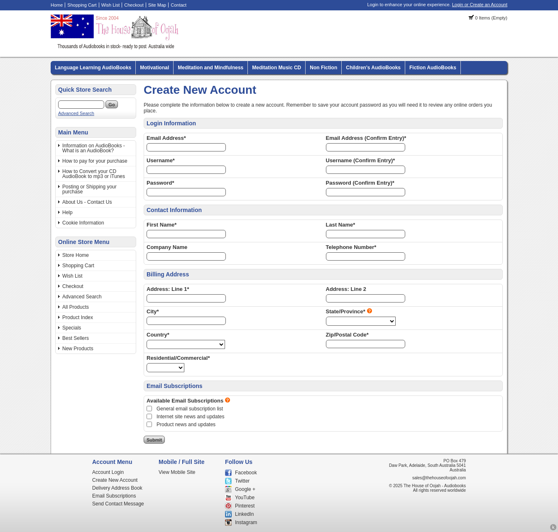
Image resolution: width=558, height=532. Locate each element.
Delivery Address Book (117, 488)
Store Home (75, 255)
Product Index (77, 317)
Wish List (110, 4)
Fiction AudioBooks (432, 68)
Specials (71, 328)
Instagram (246, 522)
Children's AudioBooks (373, 68)
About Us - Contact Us (87, 202)
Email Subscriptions (114, 496)
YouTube (245, 497)
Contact (178, 4)
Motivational (154, 68)
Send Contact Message (118, 504)
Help (67, 212)
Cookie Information (83, 223)
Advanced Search (76, 113)
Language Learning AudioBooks (93, 68)
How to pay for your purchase (94, 161)
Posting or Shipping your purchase (89, 189)
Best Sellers (75, 338)
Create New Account (114, 480)
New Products (77, 348)
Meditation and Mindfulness (210, 68)
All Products (75, 307)
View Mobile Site (177, 472)
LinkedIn (244, 514)
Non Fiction (323, 68)
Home (57, 4)
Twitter (242, 481)
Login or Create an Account (479, 4)
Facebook (246, 473)
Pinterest (245, 506)
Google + (245, 489)
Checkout (133, 4)
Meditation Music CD (276, 68)
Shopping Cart (81, 4)
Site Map (157, 4)
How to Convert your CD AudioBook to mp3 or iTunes (93, 173)
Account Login (108, 472)
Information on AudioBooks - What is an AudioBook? (93, 148)
